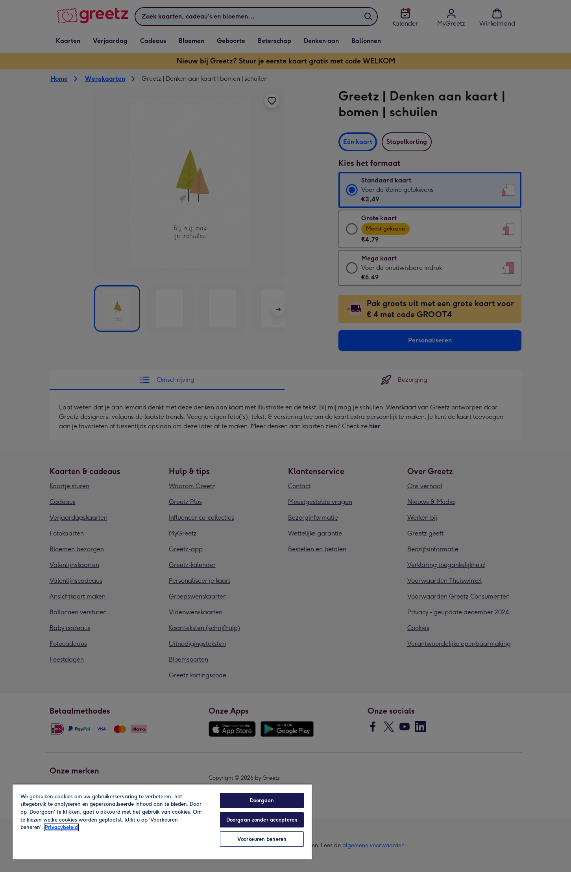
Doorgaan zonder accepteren (262, 820)
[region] (162, 821)
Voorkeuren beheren (261, 839)
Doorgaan (262, 800)
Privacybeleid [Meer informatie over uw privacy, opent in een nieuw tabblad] (61, 827)
